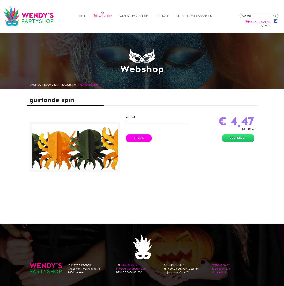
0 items (266, 25)
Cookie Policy (220, 272)
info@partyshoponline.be (131, 268)
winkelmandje (260, 21)
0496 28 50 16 (129, 264)
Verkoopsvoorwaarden (194, 16)
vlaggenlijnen (69, 84)
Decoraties (51, 84)
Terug (139, 138)
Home (82, 16)
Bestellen (238, 138)
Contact (162, 16)
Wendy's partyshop (134, 16)
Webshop (103, 15)
